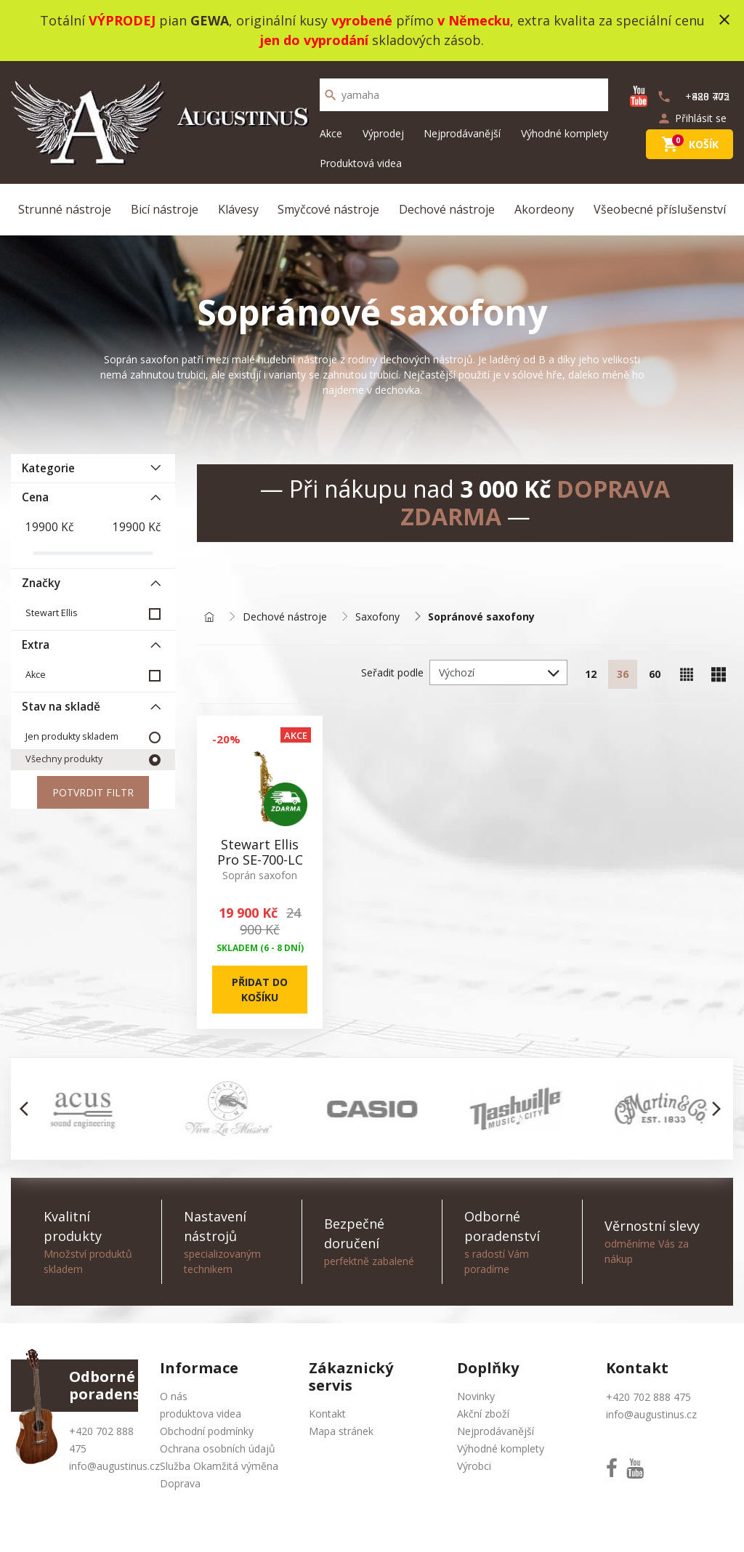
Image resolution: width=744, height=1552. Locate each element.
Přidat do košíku (260, 989)
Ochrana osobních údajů (217, 1448)
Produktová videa (361, 163)
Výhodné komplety (564, 133)
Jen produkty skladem (71, 736)
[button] (28, 1109)
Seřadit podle (392, 672)
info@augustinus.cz (114, 1466)
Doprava (180, 1483)
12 (591, 674)
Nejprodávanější (462, 133)
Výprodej (383, 133)
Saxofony (377, 617)
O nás (173, 1396)
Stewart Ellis (51, 613)
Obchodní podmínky (207, 1431)
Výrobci (474, 1466)
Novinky (476, 1396)
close (724, 19)
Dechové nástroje (447, 209)
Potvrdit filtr (93, 792)
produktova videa (200, 1413)
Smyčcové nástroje (328, 209)
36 (622, 674)
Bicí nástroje (164, 209)
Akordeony (544, 209)
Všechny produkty (63, 759)
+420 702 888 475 (648, 1397)
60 (654, 674)
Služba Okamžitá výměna (219, 1466)
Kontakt (327, 1413)
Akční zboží (483, 1413)
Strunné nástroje (64, 209)
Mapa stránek (341, 1431)
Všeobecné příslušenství (660, 209)
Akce (331, 133)
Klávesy (238, 209)
